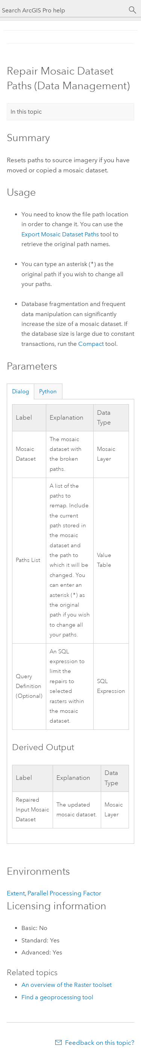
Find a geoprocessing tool (57, 998)
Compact (91, 343)
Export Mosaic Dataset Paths (60, 234)
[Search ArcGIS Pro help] (63, 10)
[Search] (132, 10)
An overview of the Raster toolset (66, 985)
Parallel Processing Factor (64, 894)
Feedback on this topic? (99, 1043)
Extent (16, 894)
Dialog (20, 391)
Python (48, 391)
